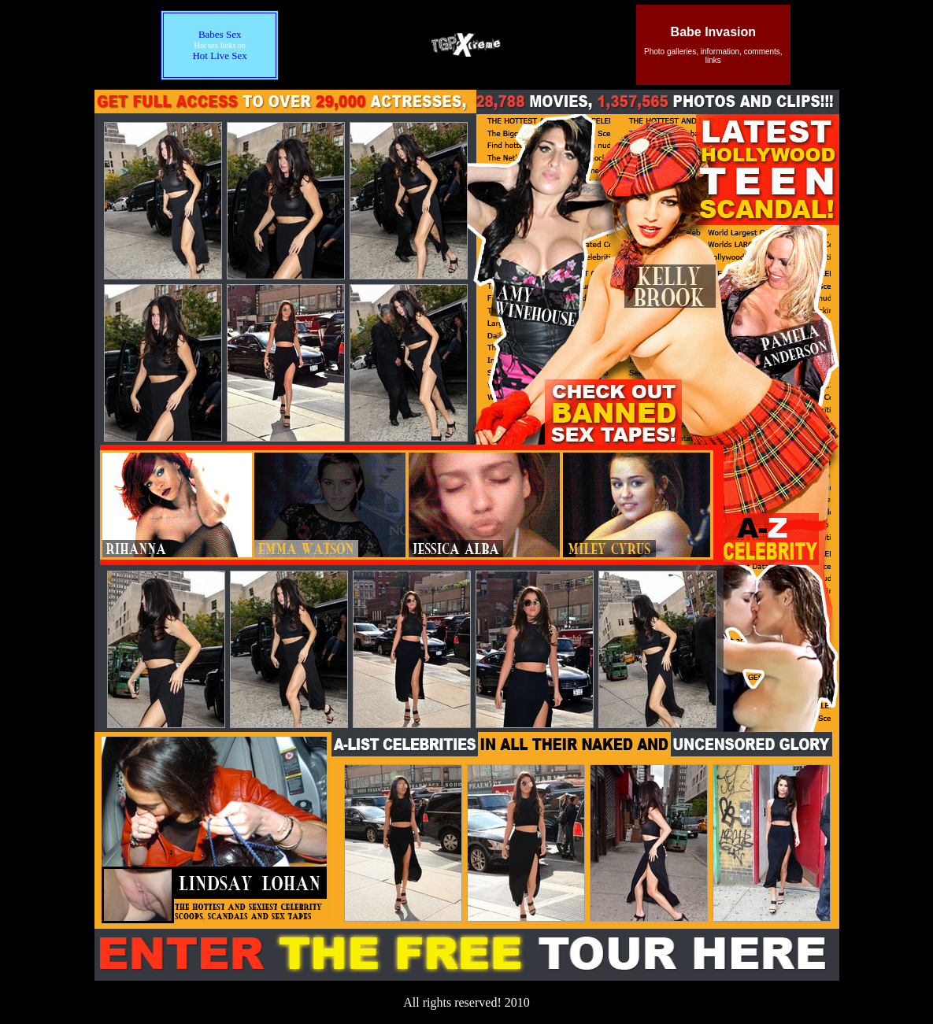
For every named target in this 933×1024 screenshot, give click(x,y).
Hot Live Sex (219, 55)
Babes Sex (220, 34)
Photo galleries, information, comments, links (713, 56)
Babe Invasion (713, 32)
